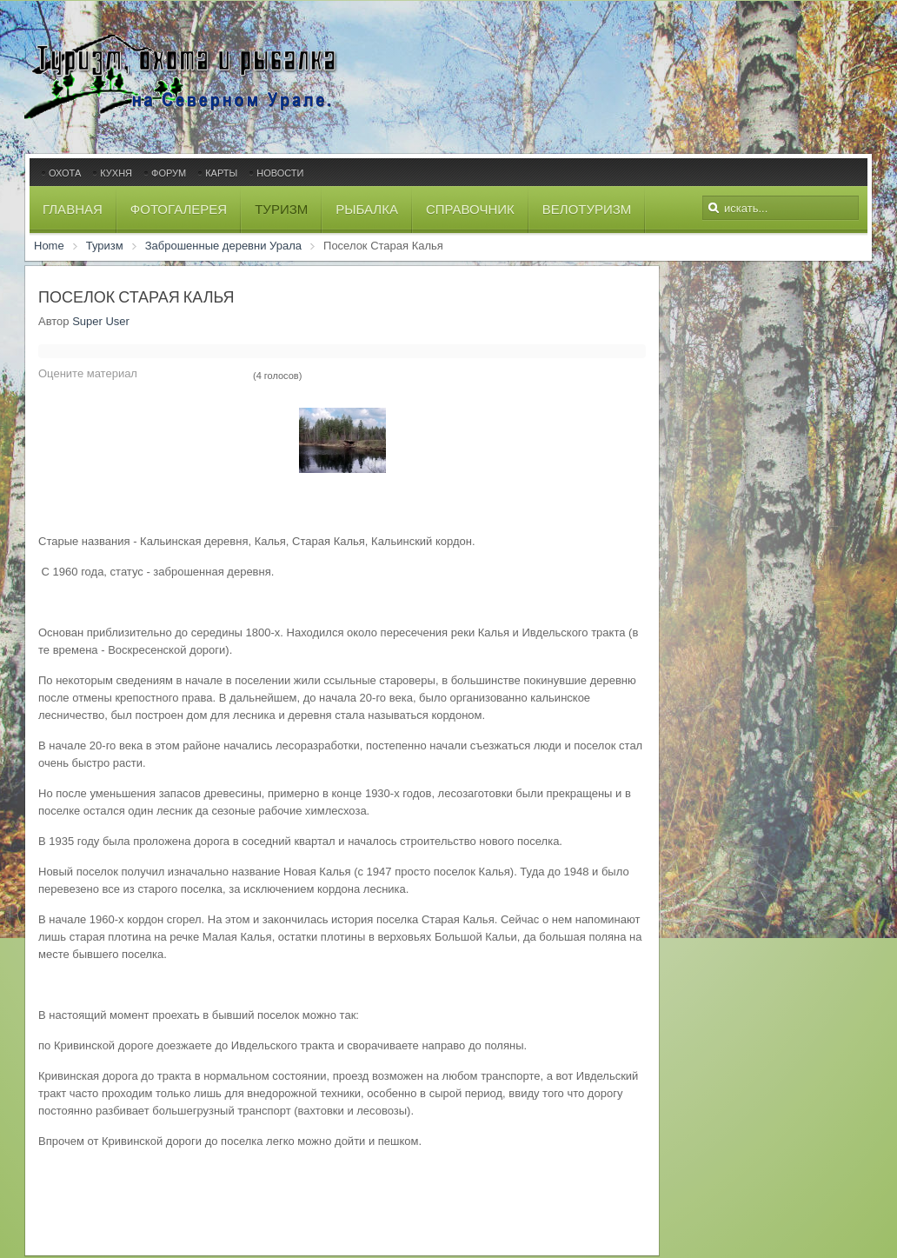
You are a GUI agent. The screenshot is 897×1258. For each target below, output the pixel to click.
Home (49, 245)
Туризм (104, 245)
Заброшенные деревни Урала (223, 245)
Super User (101, 321)
